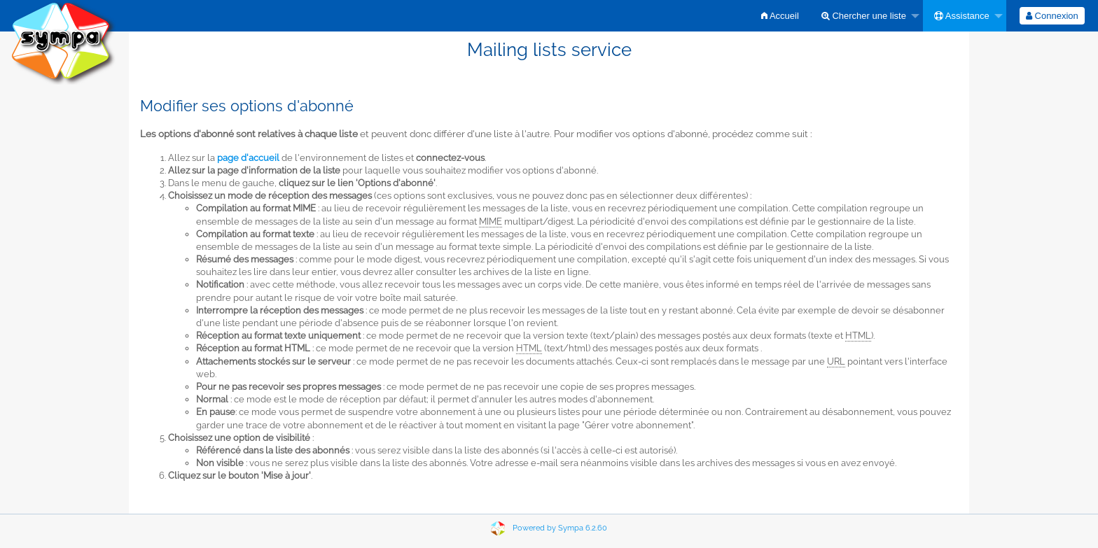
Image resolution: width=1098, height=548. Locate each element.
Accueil (780, 15)
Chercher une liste (863, 15)
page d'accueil (248, 158)
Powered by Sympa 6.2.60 (560, 528)
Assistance (961, 15)
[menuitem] (780, 15)
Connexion (1052, 15)
